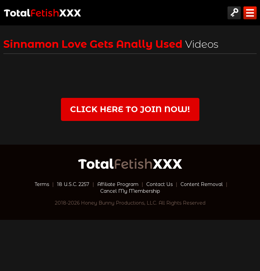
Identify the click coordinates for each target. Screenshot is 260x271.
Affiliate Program (117, 184)
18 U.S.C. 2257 (73, 184)
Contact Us (159, 184)
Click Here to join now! (130, 109)
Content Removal (201, 184)
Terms (42, 184)
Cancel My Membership (130, 191)
